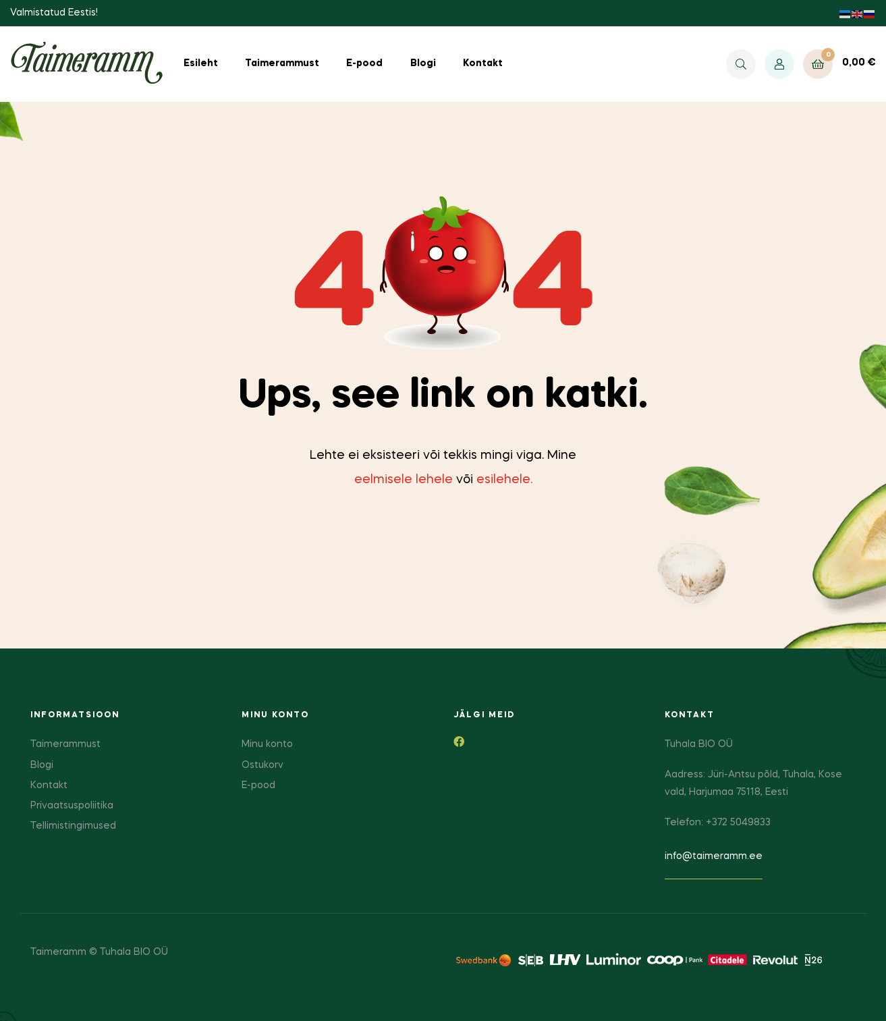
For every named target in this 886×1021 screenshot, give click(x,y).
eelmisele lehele (403, 480)
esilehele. (504, 480)
